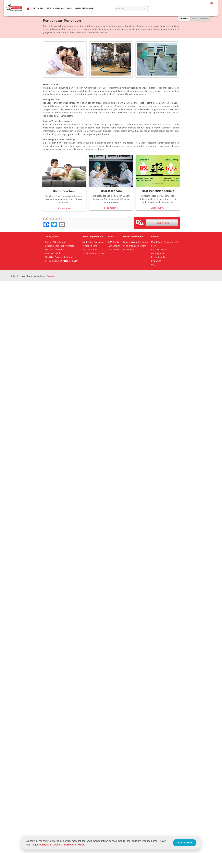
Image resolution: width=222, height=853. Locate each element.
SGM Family (113, 249)
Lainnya (155, 237)
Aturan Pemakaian (48, 276)
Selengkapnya (64, 208)
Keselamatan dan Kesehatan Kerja (61, 260)
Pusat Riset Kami (111, 191)
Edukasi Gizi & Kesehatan (135, 242)
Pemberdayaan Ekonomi (135, 245)
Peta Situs (156, 260)
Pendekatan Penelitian (93, 242)
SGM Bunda (113, 242)
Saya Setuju (184, 842)
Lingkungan (128, 249)
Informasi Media (159, 249)
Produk (69, 8)
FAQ (153, 264)
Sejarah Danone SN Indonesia (59, 245)
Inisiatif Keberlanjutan (84, 8)
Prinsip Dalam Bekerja (55, 249)
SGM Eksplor (114, 245)
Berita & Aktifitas (159, 257)
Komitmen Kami (64, 191)
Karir (153, 245)
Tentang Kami (38, 8)
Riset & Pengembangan (55, 8)
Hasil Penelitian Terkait (158, 191)
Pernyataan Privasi (74, 844)
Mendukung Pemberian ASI (164, 242)
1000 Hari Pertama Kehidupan (59, 257)
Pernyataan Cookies (50, 844)
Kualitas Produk (52, 253)
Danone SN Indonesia (55, 242)
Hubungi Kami (162, 222)
